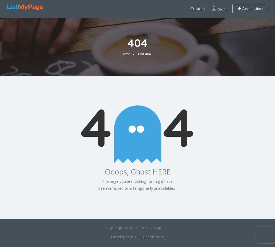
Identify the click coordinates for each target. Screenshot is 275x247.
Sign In (224, 9)
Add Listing (250, 8)
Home (125, 54)
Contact (197, 8)
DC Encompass (150, 236)
